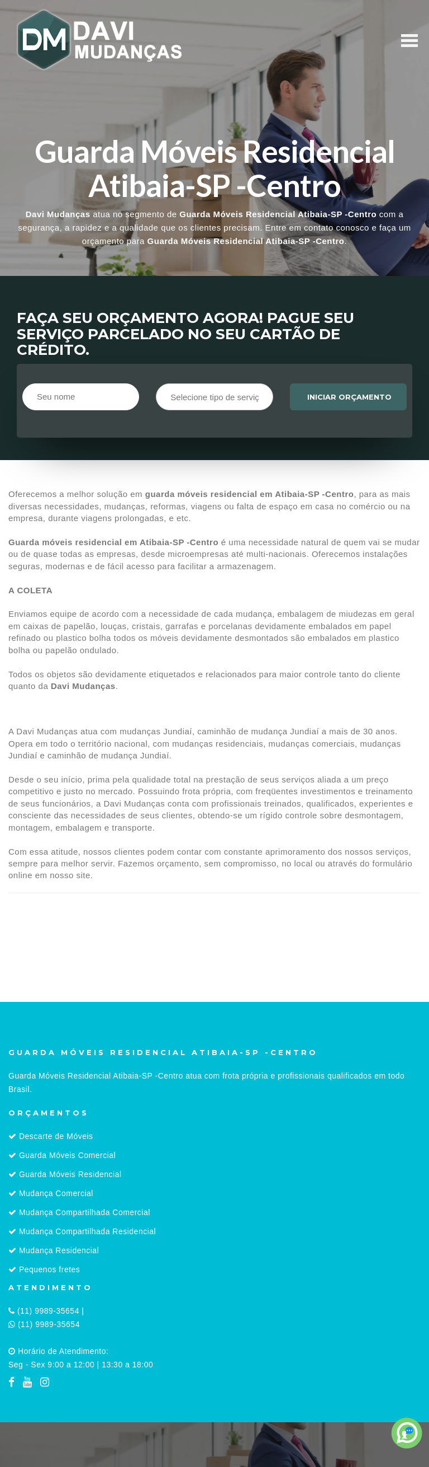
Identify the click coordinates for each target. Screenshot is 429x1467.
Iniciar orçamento (349, 396)
